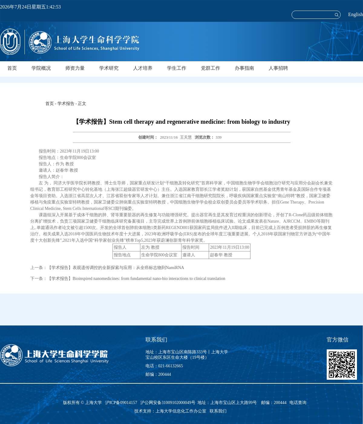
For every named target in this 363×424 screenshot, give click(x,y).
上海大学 (93, 402)
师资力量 (75, 68)
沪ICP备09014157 (121, 402)
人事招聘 (278, 68)
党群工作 (210, 68)
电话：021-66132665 (164, 366)
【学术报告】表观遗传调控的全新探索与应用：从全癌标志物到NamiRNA (115, 267)
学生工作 (176, 68)
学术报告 (65, 103)
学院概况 (41, 68)
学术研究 (109, 68)
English (355, 14)
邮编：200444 (158, 374)
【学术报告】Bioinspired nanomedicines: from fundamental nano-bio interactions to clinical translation (136, 278)
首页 (12, 68)
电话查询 (297, 402)
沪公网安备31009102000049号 (167, 402)
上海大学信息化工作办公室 (182, 411)
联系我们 (219, 411)
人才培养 (142, 68)
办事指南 (244, 68)
